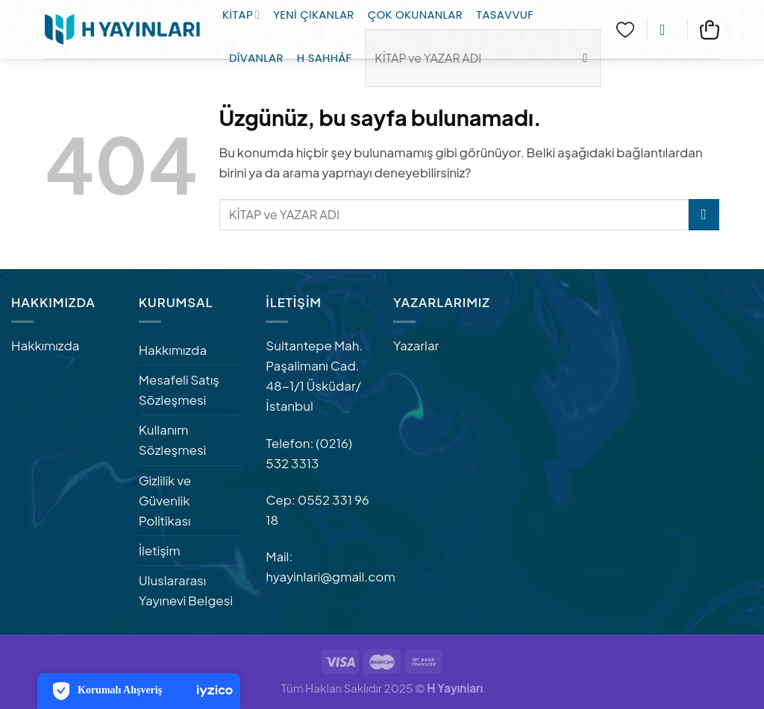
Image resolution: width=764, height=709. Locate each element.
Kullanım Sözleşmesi (172, 439)
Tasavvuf (504, 14)
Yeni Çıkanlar (313, 14)
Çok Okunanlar (415, 14)
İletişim (160, 550)
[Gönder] (704, 214)
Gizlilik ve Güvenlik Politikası (165, 500)
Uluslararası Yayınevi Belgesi (186, 590)
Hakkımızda (45, 345)
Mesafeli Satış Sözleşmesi (179, 389)
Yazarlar (416, 345)
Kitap (241, 14)
